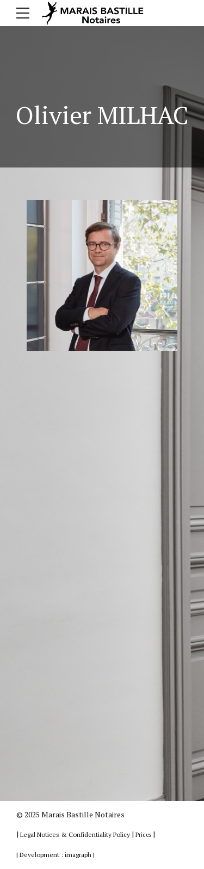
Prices (143, 835)
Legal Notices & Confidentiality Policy (76, 834)
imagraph (78, 855)
